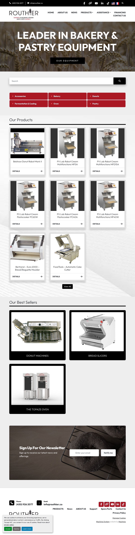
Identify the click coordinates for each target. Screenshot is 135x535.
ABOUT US (63, 12)
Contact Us (119, 15)
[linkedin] (101, 3)
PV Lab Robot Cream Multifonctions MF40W (107, 215)
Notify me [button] (108, 453)
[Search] (61, 80)
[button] (87, 12)
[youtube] (95, 3)
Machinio (122, 522)
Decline (16, 529)
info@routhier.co (36, 3)
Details (27, 171)
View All (67, 286)
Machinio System (102, 522)
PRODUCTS (86, 12)
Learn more (27, 529)
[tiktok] (108, 3)
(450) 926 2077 (17, 3)
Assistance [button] (103, 12)
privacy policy (9, 525)
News (74, 12)
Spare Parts (106, 509)
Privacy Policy (119, 513)
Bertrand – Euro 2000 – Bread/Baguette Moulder (27, 268)
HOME (51, 12)
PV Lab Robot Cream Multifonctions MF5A (67, 163)
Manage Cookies (119, 518)
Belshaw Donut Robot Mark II (27, 161)
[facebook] (82, 3)
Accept (8, 529)
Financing (120, 12)
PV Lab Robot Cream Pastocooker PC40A (67, 215)
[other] (89, 3)
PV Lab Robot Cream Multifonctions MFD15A (107, 163)
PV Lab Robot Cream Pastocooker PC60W (27, 215)
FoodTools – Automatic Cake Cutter (67, 268)
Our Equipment (67, 60)
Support (93, 509)
